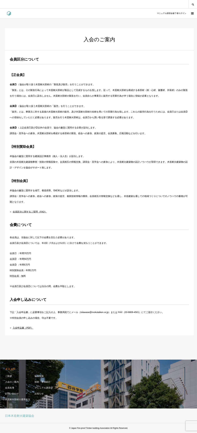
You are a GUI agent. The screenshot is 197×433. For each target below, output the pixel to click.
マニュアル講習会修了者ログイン (171, 13)
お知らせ (39, 393)
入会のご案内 (12, 382)
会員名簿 (9, 387)
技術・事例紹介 (43, 382)
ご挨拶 (8, 376)
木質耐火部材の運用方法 (17, 399)
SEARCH (193, 4)
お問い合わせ (12, 393)
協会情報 (39, 376)
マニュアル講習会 (44, 387)
